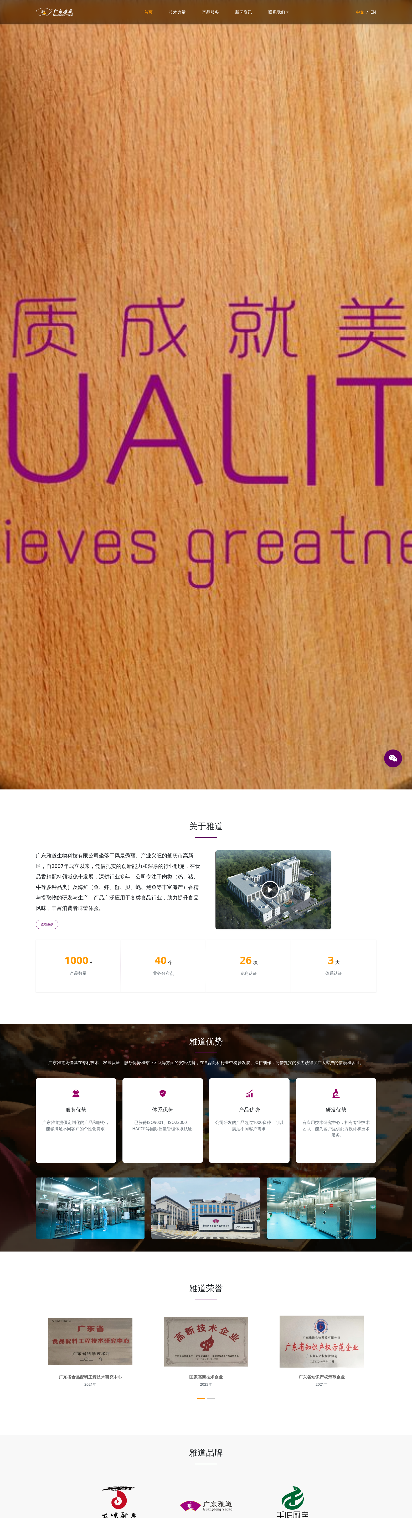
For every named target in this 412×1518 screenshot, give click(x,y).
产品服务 (210, 12)
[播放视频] (270, 890)
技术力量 (177, 12)
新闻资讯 (243, 12)
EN (373, 12)
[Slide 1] (201, 1398)
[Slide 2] (211, 1398)
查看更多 (47, 924)
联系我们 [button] (276, 12)
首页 (148, 12)
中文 (360, 12)
